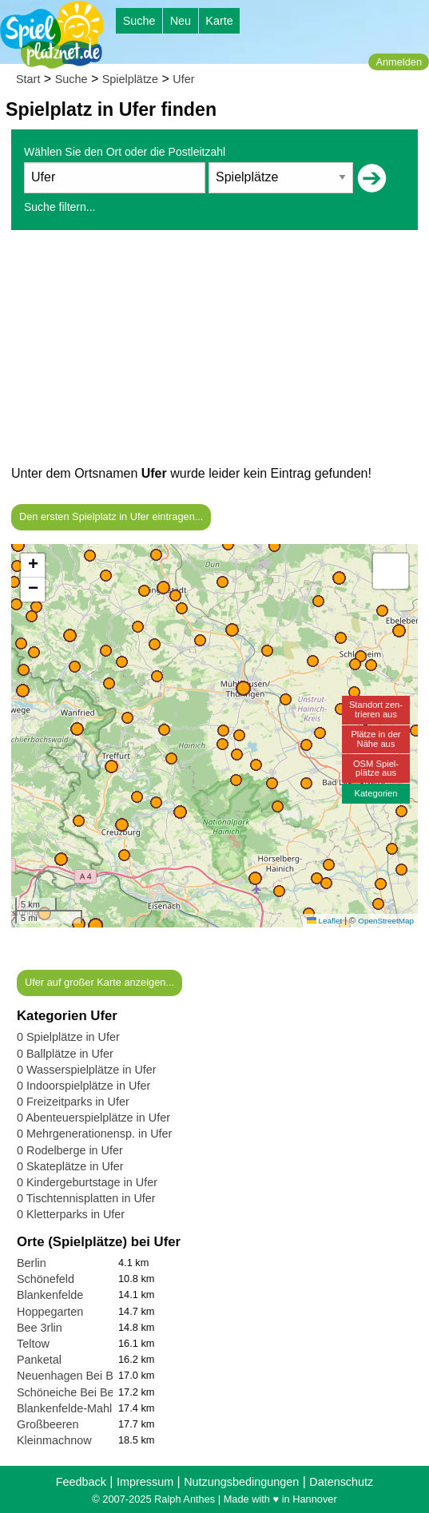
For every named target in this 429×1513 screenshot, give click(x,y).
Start (28, 79)
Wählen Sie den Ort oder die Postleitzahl (124, 151)
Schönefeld (45, 1279)
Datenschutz (341, 1481)
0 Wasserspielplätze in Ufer (87, 1069)
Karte (218, 20)
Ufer (183, 79)
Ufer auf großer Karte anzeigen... (99, 982)
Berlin (31, 1263)
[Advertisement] (214, 351)
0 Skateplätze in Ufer (70, 1166)
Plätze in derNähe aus (375, 738)
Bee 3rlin (39, 1327)
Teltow (33, 1343)
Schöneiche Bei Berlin (73, 1392)
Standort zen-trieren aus (376, 709)
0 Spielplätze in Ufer (68, 1037)
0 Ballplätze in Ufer (65, 1053)
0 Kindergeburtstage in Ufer (87, 1182)
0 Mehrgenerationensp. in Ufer (94, 1133)
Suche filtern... (60, 207)
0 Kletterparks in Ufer (71, 1214)
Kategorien (375, 793)
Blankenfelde (50, 1295)
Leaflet (324, 920)
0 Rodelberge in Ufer (70, 1150)
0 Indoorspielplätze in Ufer (83, 1085)
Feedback (81, 1481)
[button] (95, 925)
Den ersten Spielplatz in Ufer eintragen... (111, 516)
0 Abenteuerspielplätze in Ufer (93, 1117)
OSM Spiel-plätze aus (376, 768)
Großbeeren (48, 1424)
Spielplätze (130, 79)
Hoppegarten (50, 1311)
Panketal (39, 1359)
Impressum (145, 1481)
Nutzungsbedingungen (241, 1481)
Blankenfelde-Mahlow (72, 1408)
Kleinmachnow (54, 1440)
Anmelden (398, 62)
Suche (139, 20)
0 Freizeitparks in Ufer (73, 1101)
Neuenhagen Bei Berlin (76, 1375)
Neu (180, 20)
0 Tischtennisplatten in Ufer (86, 1198)
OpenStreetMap (386, 920)
